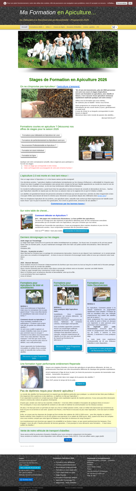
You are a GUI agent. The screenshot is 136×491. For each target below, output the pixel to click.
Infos (49, 27)
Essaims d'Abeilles (74, 27)
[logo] (58, 15)
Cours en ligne (59, 27)
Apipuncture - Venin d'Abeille (66, 482)
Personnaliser (122, 3)
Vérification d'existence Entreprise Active (30, 475)
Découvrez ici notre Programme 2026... (35, 357)
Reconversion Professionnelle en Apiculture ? (39, 145)
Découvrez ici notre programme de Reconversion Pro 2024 (101, 350)
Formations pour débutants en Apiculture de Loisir (41, 135)
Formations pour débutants (65, 462)
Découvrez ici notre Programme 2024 (68, 348)
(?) (98, 27)
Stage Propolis (61, 475)
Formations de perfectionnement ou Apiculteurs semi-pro (43, 140)
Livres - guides (89, 27)
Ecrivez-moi (26, 480)
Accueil (24, 27)
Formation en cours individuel (33, 150)
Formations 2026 (36, 27)
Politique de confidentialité (28, 490)
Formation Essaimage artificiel (66, 477)
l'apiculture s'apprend (68, 86)
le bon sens (102, 196)
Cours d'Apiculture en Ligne (65, 472)
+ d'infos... (111, 3)
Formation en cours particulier (66, 470)
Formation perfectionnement (66, 465)
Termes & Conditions (71, 488)
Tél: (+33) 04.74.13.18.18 (29, 468)
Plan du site (91, 476)
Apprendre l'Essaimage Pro (65, 480)
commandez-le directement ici (76, 231)
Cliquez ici (81, 384)
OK (130, 3)
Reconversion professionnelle (66, 467)
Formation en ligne (29, 155)
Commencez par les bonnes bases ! (68, 204)
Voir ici (67, 440)
